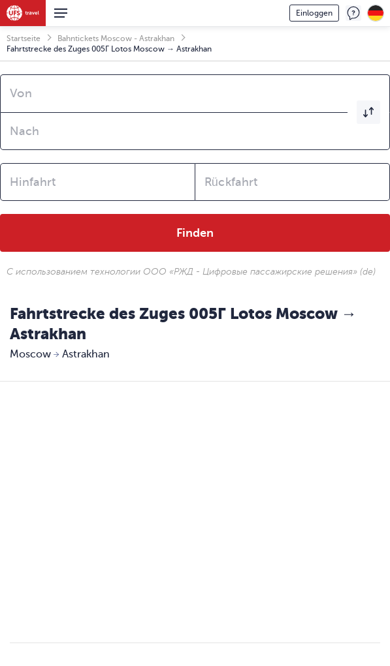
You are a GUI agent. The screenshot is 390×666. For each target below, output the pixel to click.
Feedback (353, 13)
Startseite (24, 38)
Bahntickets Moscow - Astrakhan (115, 38)
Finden (195, 232)
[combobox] (195, 93)
